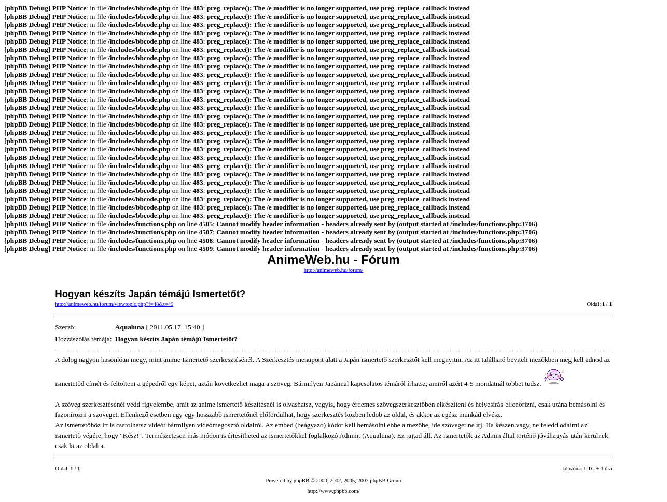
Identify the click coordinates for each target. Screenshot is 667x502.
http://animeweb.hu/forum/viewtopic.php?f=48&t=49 (114, 304)
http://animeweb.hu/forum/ (334, 270)
